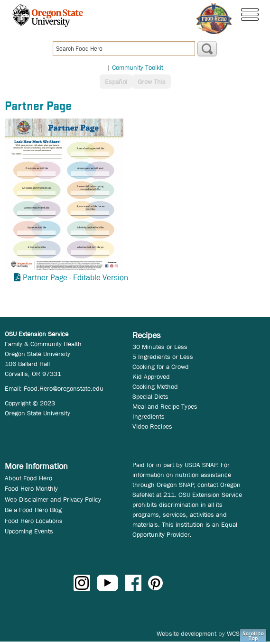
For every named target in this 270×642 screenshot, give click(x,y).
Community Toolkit (137, 67)
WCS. (234, 633)
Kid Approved (151, 376)
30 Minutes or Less (159, 346)
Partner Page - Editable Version (75, 278)
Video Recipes (152, 426)
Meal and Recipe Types (164, 406)
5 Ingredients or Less (162, 356)
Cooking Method (155, 386)
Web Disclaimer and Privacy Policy (53, 499)
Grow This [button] (152, 81)
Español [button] (116, 81)
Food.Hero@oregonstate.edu (63, 388)
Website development (186, 633)
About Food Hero (28, 478)
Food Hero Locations (34, 520)
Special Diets (150, 396)
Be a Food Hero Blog (33, 509)
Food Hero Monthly (31, 488)
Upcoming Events (29, 531)
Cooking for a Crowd (160, 366)
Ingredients (148, 416)
